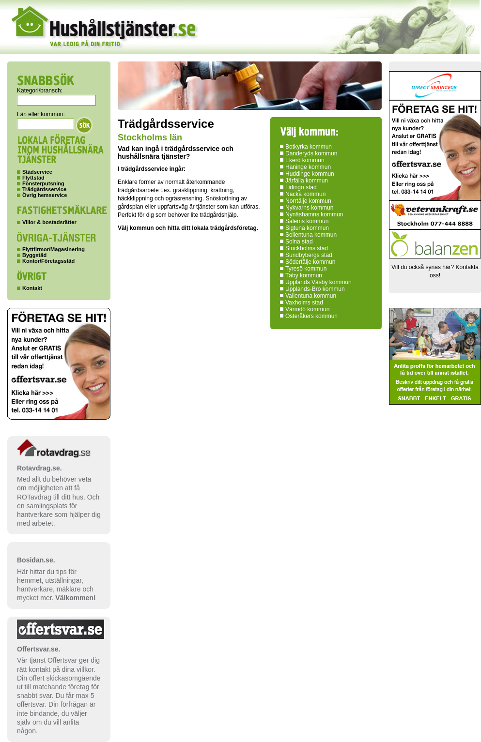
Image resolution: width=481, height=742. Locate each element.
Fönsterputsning (43, 183)
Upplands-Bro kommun (315, 289)
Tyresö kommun (305, 268)
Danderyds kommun (311, 153)
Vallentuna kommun (310, 295)
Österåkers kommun (311, 316)
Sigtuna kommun (307, 228)
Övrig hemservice (44, 195)
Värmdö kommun (307, 309)
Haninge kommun (308, 167)
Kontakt (32, 288)
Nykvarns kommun (309, 207)
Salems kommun (306, 221)
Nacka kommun (305, 194)
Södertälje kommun (310, 261)
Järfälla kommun (306, 180)
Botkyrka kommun (308, 146)
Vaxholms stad (304, 302)
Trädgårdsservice (44, 189)
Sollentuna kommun (311, 234)
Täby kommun (303, 275)
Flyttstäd (33, 178)
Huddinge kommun (309, 173)
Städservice (37, 172)
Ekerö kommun (305, 160)
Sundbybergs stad (308, 255)
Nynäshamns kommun (314, 214)
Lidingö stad (301, 187)
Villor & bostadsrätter (49, 222)
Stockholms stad (306, 248)
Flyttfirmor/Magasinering (53, 249)
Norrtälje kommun (308, 200)
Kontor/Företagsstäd (48, 261)
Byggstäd (34, 255)
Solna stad (299, 241)
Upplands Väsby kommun (318, 282)
